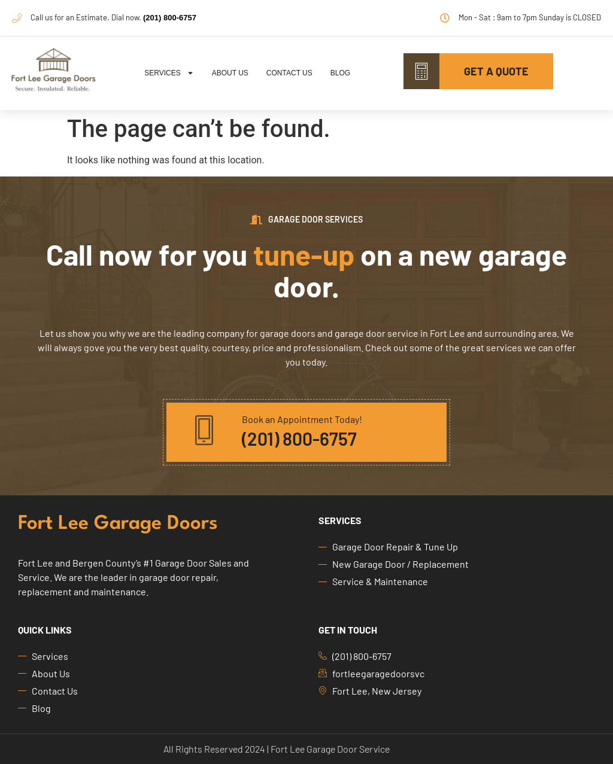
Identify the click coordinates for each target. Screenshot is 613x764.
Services (168, 73)
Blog (340, 73)
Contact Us (289, 73)
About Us (230, 73)
